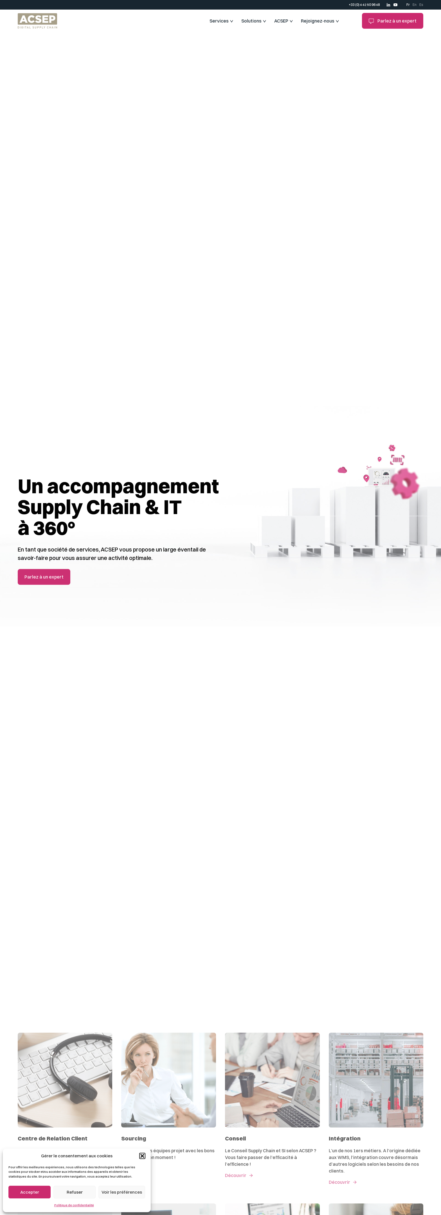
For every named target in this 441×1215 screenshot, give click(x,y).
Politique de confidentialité (74, 1205)
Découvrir (235, 1175)
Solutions (251, 21)
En (415, 5)
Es (421, 5)
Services (219, 21)
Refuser (75, 1192)
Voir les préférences (122, 1192)
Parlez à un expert (393, 21)
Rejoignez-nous (317, 21)
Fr (408, 5)
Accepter (29, 1192)
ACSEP (281, 21)
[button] (142, 1156)
